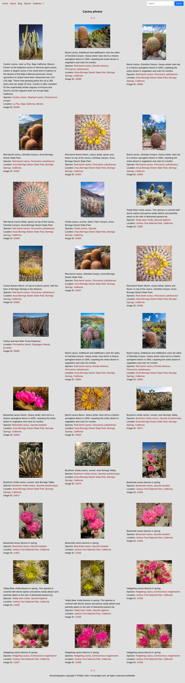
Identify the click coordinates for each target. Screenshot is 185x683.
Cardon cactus (19, 97)
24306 (16, 302)
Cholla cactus (80, 228)
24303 (78, 174)
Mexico (39, 104)
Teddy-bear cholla (144, 220)
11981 (140, 226)
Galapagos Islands (41, 344)
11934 (16, 605)
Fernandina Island (21, 344)
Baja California (28, 104)
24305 (78, 238)
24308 (16, 238)
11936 (140, 598)
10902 (140, 379)
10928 (16, 435)
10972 (16, 495)
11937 (16, 662)
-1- (91, 18)
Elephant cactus (35, 97)
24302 (16, 171)
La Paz (16, 104)
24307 (78, 290)
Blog (20, 3)
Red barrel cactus (82, 66)
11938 (78, 662)
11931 (16, 553)
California (78, 75)
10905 (140, 174)
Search (27, 3)
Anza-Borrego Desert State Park (90, 72)
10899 (78, 79)
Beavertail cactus (20, 425)
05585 (16, 351)
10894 (78, 379)
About (13, 3)
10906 (140, 84)
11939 (140, 662)
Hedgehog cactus (144, 591)
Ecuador (7, 347)
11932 (78, 553)
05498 (16, 107)
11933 (140, 541)
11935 (78, 617)
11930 (140, 492)
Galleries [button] (37, 3)
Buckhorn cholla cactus (147, 418)
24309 (140, 305)
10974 (78, 483)
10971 (140, 428)
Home (5, 3)
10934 (78, 435)
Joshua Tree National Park (149, 223)
